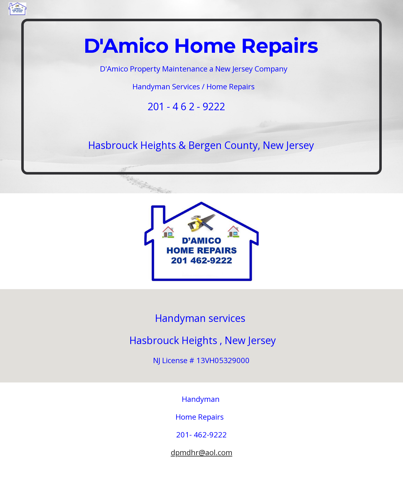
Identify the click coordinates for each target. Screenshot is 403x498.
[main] (201, 97)
